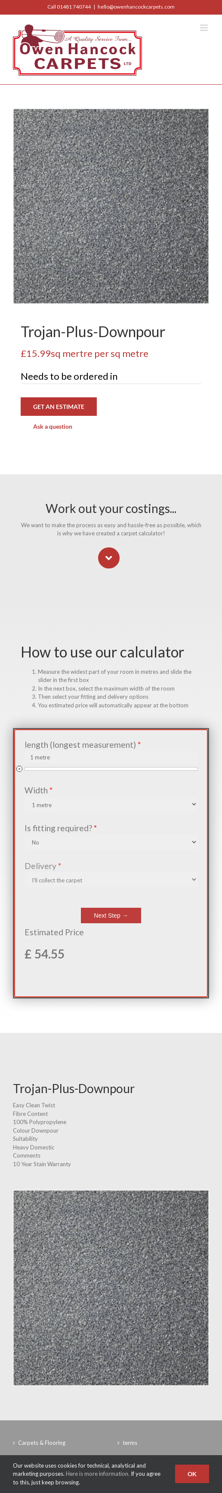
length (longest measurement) (83, 745)
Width (38, 790)
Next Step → (111, 915)
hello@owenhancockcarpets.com (136, 6)
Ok (192, 1474)
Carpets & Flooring (41, 1442)
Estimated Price (54, 932)
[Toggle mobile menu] (204, 27)
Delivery (43, 866)
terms (130, 1442)
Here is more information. (98, 1473)
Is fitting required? (61, 828)
